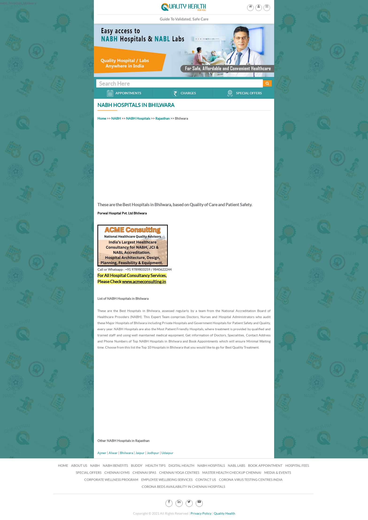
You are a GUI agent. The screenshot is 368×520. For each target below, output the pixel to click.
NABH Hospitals (138, 118)
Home (101, 118)
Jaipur (140, 453)
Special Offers (88, 472)
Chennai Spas (144, 472)
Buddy (136, 465)
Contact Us (206, 480)
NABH (116, 118)
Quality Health (224, 513)
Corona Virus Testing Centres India (251, 480)
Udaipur (167, 453)
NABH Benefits (115, 465)
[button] (267, 6)
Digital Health (181, 465)
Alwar (113, 453)
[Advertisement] (184, 160)
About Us (79, 465)
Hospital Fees (297, 465)
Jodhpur (153, 453)
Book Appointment (265, 465)
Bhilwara (126, 453)
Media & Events (277, 472)
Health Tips (155, 465)
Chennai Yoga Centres (179, 472)
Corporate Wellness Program (111, 480)
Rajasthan (162, 118)
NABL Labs (236, 465)
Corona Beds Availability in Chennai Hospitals (183, 487)
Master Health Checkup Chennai (231, 472)
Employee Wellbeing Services (166, 480)
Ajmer (101, 453)
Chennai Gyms (117, 472)
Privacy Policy (201, 513)
